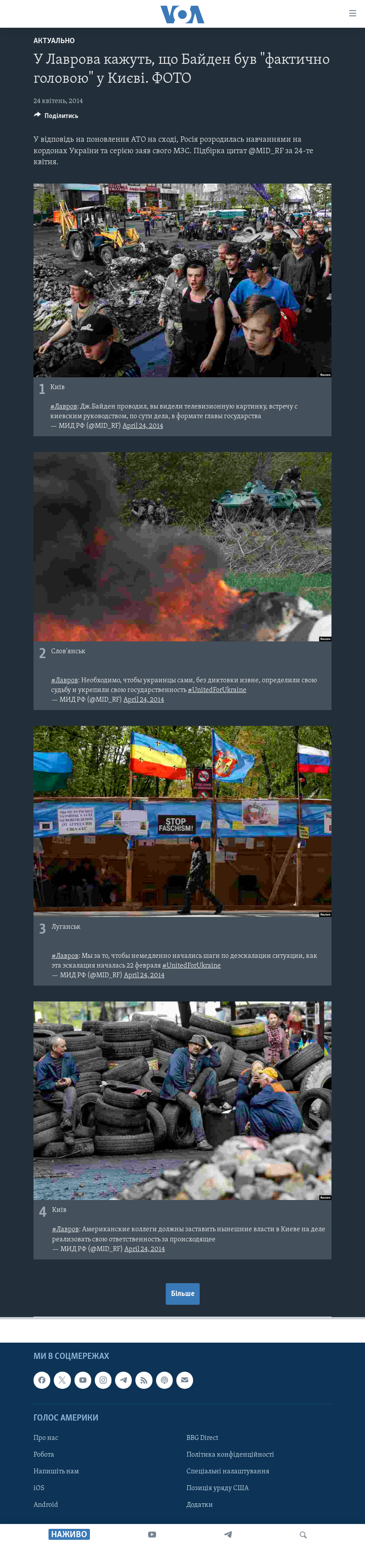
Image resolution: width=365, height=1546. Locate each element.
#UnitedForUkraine (217, 690)
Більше (182, 1294)
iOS (39, 1488)
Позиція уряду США (217, 1488)
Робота (44, 1454)
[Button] (56, 118)
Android (46, 1505)
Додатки (199, 1505)
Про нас (46, 1438)
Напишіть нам (56, 1471)
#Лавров (63, 406)
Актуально (54, 41)
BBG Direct (202, 1438)
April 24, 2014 (143, 426)
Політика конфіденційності (230, 1454)
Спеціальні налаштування (227, 1471)
